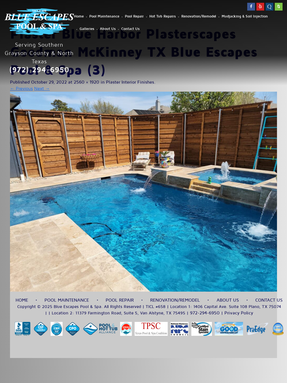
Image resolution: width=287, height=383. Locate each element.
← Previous (21, 88)
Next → (42, 88)
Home (79, 16)
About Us (108, 29)
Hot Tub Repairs (162, 16)
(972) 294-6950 (39, 70)
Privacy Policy (238, 313)
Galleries (87, 29)
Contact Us (130, 29)
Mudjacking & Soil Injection (245, 16)
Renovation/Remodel (198, 16)
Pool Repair (134, 16)
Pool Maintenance (104, 16)
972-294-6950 (205, 313)
